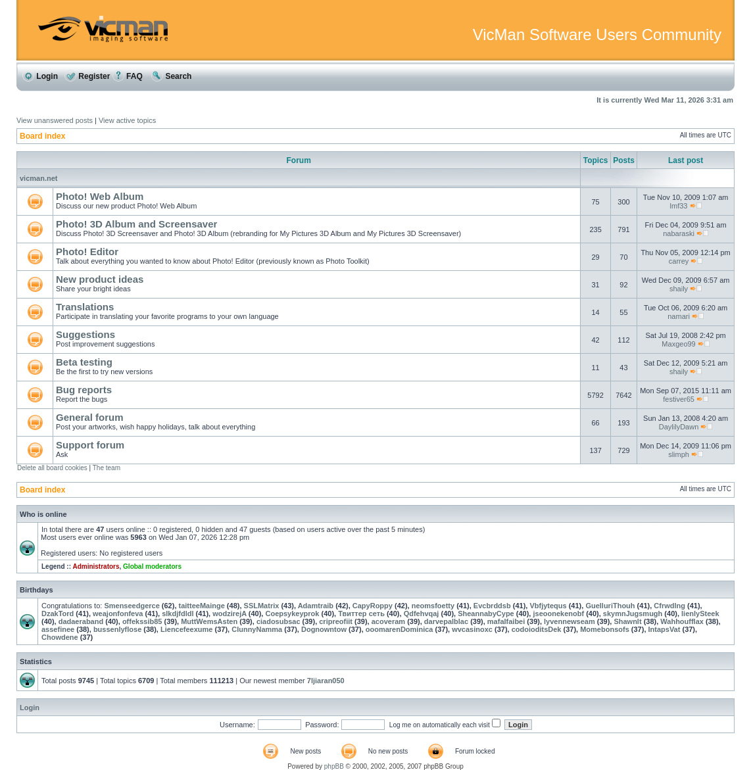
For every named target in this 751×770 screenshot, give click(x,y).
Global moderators (152, 566)
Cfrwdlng (669, 606)
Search (171, 76)
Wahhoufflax (682, 621)
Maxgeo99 (678, 344)
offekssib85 (142, 621)
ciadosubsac (278, 621)
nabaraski (678, 233)
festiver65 (678, 399)
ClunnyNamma (256, 629)
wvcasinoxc (472, 629)
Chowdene (59, 637)
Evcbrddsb (492, 606)
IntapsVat (664, 629)
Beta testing (84, 362)
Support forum (90, 444)
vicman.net (38, 178)
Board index (42, 136)
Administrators (95, 566)
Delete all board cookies (52, 467)
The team (106, 467)
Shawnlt (627, 621)
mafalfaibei (506, 621)
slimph (678, 454)
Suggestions (85, 334)
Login (40, 76)
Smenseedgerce (131, 606)
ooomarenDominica (399, 629)
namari (678, 316)
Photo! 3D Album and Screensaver (136, 223)
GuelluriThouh (610, 606)
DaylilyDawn (679, 427)
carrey (679, 261)
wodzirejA (229, 613)
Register (87, 76)
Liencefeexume (186, 629)
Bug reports (84, 389)
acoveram (388, 621)
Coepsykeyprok (292, 613)
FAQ (127, 76)
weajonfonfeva (118, 613)
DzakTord (57, 613)
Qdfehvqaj (421, 613)
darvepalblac (446, 621)
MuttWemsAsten (209, 621)
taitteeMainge (202, 606)
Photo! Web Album (99, 196)
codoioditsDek (537, 629)
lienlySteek (700, 613)
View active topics (127, 120)
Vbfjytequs (547, 606)
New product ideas (99, 279)
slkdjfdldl (177, 613)
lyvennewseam (569, 621)
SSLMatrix (261, 606)
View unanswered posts (54, 120)
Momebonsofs (604, 629)
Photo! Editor (87, 251)
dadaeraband (81, 621)
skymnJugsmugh (632, 613)
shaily (678, 289)
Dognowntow (324, 629)
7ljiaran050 (326, 681)
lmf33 (679, 206)
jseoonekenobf (558, 613)
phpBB (334, 766)
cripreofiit (335, 621)
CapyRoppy (372, 606)
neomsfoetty (433, 606)
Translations (85, 306)
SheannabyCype (486, 613)
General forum (90, 417)
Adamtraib (315, 606)
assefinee (57, 629)
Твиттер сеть (361, 613)
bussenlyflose (117, 629)
